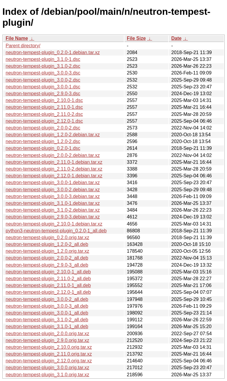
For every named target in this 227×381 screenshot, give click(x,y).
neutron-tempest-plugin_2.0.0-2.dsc (43, 127)
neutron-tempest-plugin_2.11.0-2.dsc (44, 114)
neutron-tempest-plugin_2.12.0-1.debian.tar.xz (54, 175)
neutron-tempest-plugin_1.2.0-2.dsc (43, 141)
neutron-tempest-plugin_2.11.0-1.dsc (44, 107)
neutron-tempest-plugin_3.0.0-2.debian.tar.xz (53, 189)
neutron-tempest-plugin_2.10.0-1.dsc (44, 100)
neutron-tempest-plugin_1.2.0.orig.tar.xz (47, 251)
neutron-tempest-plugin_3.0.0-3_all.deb (47, 306)
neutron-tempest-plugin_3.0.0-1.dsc (43, 86)
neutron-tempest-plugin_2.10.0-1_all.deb (48, 271)
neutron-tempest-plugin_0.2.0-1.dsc (43, 148)
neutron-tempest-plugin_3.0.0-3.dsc (43, 72)
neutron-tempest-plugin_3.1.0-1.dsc (43, 59)
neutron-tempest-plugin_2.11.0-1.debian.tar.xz (54, 162)
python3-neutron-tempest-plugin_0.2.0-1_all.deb (56, 230)
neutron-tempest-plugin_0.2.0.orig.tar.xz (47, 237)
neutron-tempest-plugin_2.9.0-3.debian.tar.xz (53, 216)
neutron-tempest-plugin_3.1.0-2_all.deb (47, 319)
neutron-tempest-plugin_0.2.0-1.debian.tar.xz (53, 52)
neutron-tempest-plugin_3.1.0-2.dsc (43, 66)
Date (176, 38)
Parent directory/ (23, 45)
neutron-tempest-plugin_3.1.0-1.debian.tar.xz (53, 203)
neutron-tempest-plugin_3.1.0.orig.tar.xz (47, 374)
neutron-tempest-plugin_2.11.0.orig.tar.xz (49, 353)
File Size (136, 38)
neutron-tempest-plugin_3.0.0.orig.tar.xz (47, 367)
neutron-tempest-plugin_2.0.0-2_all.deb (47, 257)
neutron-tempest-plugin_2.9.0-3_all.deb (47, 264)
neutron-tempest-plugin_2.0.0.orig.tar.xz (47, 333)
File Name (17, 38)
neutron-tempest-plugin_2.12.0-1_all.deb (48, 292)
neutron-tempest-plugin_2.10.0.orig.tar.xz (49, 347)
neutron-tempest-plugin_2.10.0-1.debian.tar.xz (54, 223)
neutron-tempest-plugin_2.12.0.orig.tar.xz (49, 360)
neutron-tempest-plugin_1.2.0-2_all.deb (47, 244)
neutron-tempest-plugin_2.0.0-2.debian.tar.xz (53, 155)
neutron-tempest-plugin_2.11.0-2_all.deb (48, 278)
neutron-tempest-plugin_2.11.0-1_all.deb (48, 285)
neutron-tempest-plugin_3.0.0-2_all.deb (47, 299)
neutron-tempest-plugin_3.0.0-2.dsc (43, 79)
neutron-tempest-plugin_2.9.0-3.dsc (43, 93)
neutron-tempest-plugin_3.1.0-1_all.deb (47, 326)
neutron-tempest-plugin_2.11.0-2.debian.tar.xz (54, 168)
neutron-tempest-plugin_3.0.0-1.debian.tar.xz (53, 182)
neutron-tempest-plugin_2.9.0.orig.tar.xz (47, 340)
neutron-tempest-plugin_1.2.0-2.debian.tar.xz (53, 134)
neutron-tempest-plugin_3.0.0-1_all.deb (47, 312)
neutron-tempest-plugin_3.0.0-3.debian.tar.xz (53, 196)
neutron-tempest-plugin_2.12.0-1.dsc (44, 121)
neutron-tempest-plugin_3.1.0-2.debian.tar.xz (53, 210)
